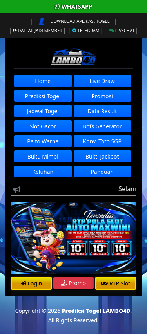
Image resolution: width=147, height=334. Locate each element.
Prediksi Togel (43, 96)
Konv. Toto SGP (102, 141)
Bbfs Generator (102, 126)
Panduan (102, 171)
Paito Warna (42, 141)
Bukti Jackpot (102, 156)
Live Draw (102, 81)
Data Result (102, 111)
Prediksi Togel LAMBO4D (96, 310)
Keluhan (42, 171)
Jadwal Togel (43, 111)
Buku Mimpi (42, 156)
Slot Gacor (43, 126)
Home (43, 81)
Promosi (102, 96)
